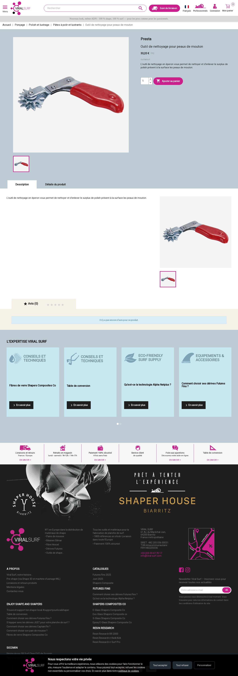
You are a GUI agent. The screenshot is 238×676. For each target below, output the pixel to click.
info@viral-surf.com (151, 555)
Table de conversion (17, 614)
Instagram (187, 569)
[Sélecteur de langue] (187, 9)
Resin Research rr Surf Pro (106, 642)
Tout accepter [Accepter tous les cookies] (158, 663)
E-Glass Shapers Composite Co (109, 610)
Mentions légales (15, 587)
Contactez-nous (15, 591)
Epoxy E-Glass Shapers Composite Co (112, 622)
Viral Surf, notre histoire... (20, 574)
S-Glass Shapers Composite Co (109, 618)
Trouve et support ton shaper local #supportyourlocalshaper (38, 610)
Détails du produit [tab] (55, 184)
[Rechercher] (95, 8)
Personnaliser (204, 663)
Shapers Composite (103, 583)
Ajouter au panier (168, 81)
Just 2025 (98, 579)
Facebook (181, 569)
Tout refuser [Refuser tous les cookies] (181, 663)
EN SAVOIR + (25, 460)
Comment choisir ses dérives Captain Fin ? (28, 626)
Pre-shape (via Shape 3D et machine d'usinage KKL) (33, 579)
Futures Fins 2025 (102, 574)
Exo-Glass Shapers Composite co (110, 614)
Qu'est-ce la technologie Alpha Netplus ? (114, 598)
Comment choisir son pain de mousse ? (27, 630)
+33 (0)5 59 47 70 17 (151, 553)
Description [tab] (22, 184)
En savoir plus (21, 405)
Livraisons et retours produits (22, 583)
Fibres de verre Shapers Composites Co (27, 634)
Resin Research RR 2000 (105, 633)
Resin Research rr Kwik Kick (107, 638)
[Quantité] (145, 81)
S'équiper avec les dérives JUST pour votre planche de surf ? (38, 622)
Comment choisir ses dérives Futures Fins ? (115, 594)
